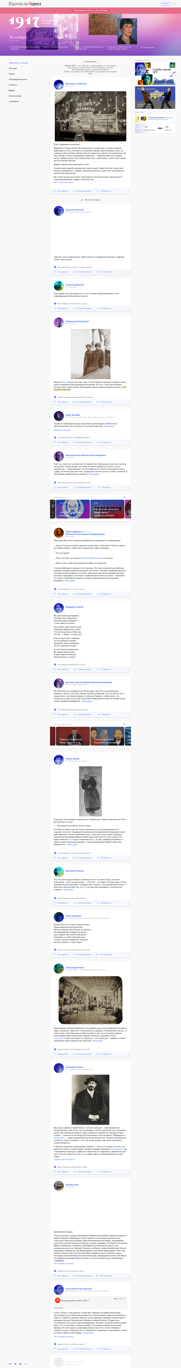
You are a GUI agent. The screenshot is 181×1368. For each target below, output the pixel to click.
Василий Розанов (74, 871)
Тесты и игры (15, 96)
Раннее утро (72, 1185)
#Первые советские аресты (64, 1159)
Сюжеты (13, 85)
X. (103, 1128)
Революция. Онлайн (18, 63)
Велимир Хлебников (76, 84)
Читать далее (109, 426)
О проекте (14, 101)
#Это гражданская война (63, 182)
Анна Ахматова (73, 916)
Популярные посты (18, 79)
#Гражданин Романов (62, 430)
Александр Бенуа (75, 967)
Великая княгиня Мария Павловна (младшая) (89, 682)
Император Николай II (77, 321)
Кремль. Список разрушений (55, 47)
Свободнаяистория (47, 21)
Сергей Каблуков (75, 285)
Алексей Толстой (75, 210)
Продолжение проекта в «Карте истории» (90, 10)
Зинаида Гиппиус (74, 1067)
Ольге (64, 382)
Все (124, 497)
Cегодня (13, 68)
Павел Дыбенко (74, 532)
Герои (12, 74)
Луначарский (60, 1038)
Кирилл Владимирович (92, 558)
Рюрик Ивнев (72, 759)
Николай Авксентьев (161, 119)
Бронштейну (59, 1138)
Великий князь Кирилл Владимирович (85, 534)
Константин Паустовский (79, 1289)
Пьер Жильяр (73, 415)
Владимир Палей (74, 607)
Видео (12, 90)
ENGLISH (165, 4)
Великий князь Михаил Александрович (86, 455)
